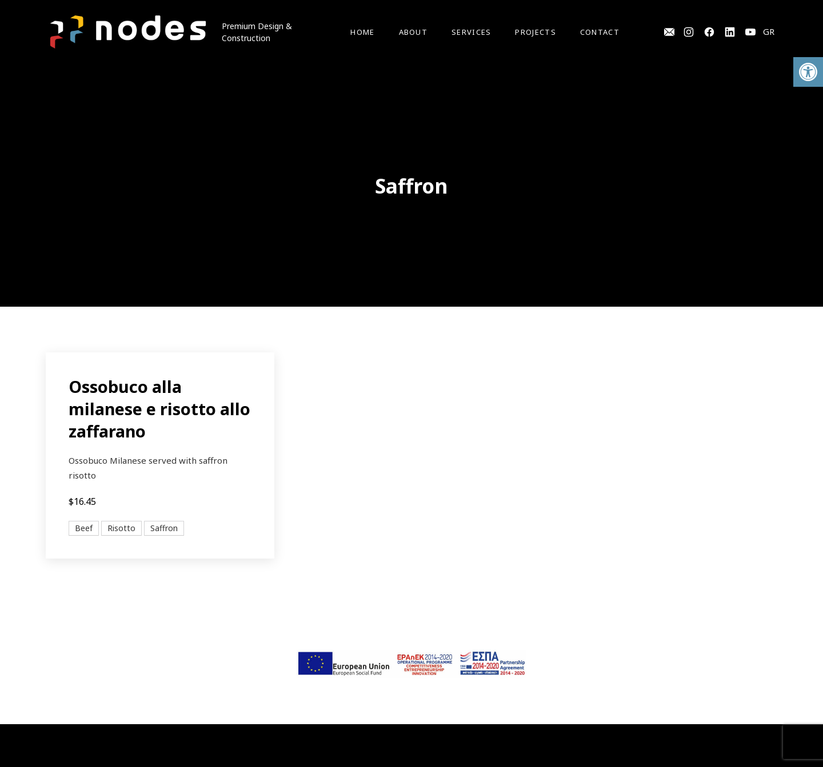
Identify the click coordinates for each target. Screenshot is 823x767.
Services (471, 32)
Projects (535, 32)
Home (362, 32)
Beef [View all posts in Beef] (84, 528)
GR (768, 31)
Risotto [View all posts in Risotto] (121, 528)
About (413, 32)
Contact (600, 32)
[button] (808, 72)
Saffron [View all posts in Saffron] (164, 528)
